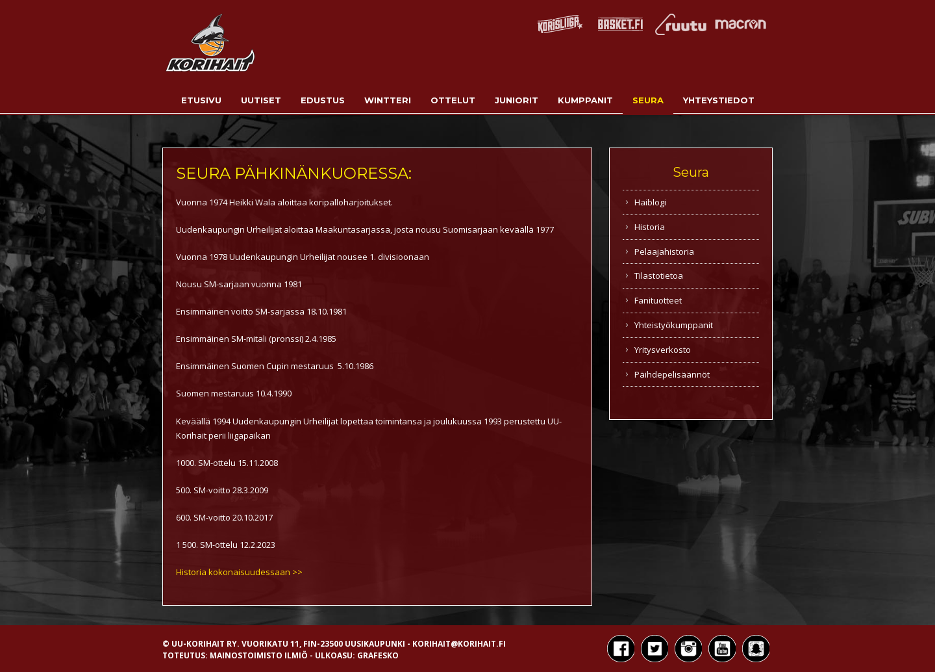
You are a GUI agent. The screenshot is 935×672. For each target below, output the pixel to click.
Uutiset (261, 100)
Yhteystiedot (718, 100)
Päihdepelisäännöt (672, 374)
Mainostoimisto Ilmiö (259, 655)
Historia (649, 227)
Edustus (323, 100)
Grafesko (378, 655)
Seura (648, 100)
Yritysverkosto (662, 349)
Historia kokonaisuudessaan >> (239, 572)
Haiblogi (650, 202)
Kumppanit (585, 100)
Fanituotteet (658, 300)
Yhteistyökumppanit (673, 325)
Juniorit (516, 100)
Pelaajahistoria (664, 251)
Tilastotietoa (658, 275)
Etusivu (201, 100)
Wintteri (387, 100)
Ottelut (452, 100)
